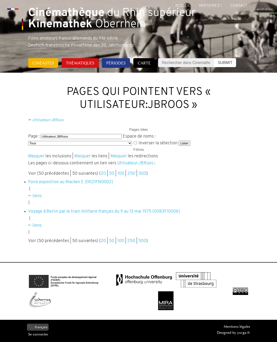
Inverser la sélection (158, 143)
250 (131, 173)
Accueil (182, 6)
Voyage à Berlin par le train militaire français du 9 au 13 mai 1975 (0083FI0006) (104, 211)
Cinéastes (43, 63)
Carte (144, 63)
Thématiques (80, 63)
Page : (34, 136)
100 (120, 173)
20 (103, 173)
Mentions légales (237, 326)
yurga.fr (243, 332)
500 (142, 173)
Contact (239, 6)
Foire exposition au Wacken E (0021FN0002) (70, 182)
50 (111, 173)
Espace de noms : (139, 136)
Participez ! (210, 6)
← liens (35, 196)
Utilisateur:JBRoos (48, 120)
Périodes (116, 63)
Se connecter (38, 334)
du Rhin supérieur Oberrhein (112, 18)
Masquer (36, 156)
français (41, 327)
